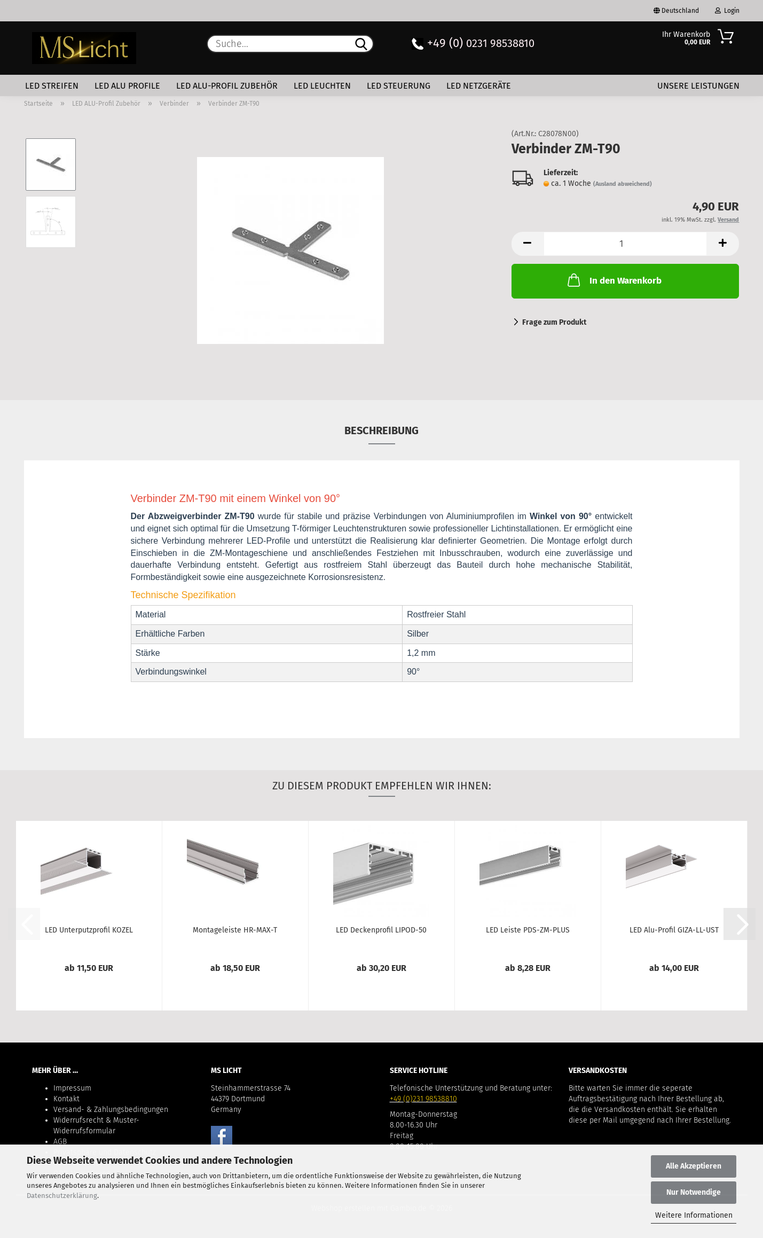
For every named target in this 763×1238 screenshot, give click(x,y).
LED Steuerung (398, 86)
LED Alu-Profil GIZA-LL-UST (674, 930)
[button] (528, 244)
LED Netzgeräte (478, 86)
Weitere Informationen (694, 1215)
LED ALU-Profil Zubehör (227, 86)
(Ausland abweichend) (622, 184)
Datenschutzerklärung (62, 1196)
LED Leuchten (322, 86)
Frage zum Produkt (554, 322)
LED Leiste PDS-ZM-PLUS (528, 930)
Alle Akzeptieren (693, 1166)
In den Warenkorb (613, 279)
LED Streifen (51, 86)
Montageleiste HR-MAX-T (235, 930)
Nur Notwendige (693, 1192)
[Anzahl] (625, 244)
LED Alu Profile (127, 86)
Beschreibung (381, 430)
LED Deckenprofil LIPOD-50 (381, 930)
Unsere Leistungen (698, 86)
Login (727, 10)
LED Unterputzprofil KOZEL (89, 930)
